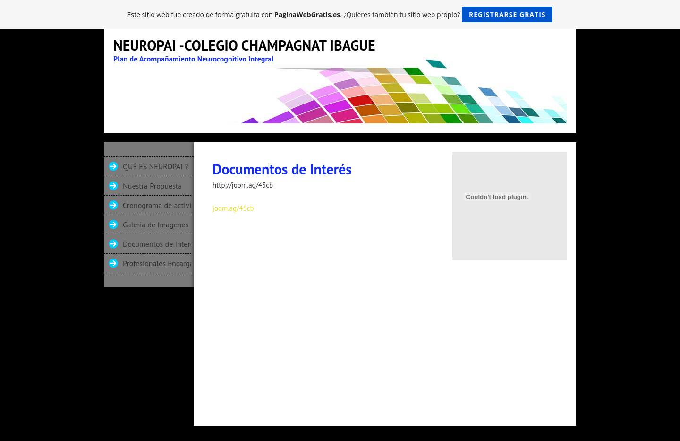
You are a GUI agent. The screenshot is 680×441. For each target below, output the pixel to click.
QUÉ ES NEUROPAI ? (155, 166)
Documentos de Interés (157, 244)
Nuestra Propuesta (152, 185)
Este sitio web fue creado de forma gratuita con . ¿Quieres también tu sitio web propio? (340, 14)
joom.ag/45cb (233, 208)
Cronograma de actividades (157, 205)
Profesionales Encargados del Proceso (157, 263)
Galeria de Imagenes (155, 224)
